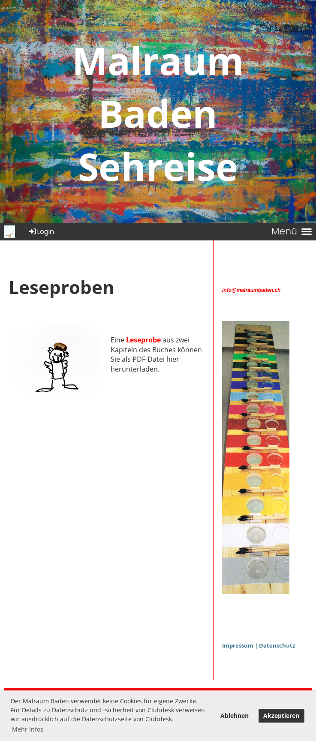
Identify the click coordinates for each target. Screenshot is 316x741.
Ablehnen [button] (234, 715)
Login (41, 232)
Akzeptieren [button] (281, 715)
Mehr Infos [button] (27, 729)
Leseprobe (143, 340)
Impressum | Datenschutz (258, 645)
